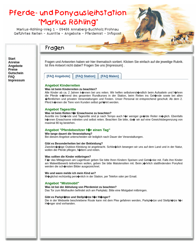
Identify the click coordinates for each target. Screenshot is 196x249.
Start (11, 59)
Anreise (14, 62)
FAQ (11, 77)
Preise (13, 69)
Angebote (15, 66)
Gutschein (15, 73)
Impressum (16, 80)
